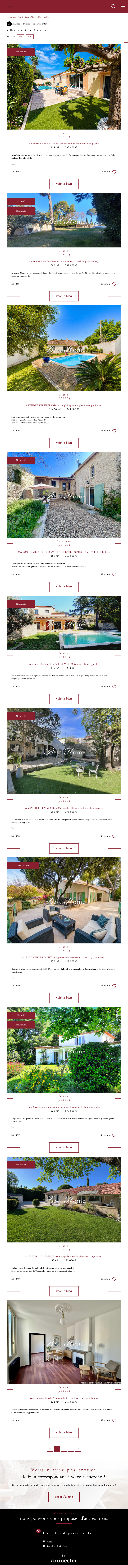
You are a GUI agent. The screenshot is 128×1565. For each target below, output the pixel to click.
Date (30, 36)
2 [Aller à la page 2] (64, 1448)
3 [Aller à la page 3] (71, 1448)
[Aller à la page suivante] (78, 1449)
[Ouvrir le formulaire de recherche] (113, 6)
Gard (49, 1547)
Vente (33, 17)
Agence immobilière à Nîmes (18, 17)
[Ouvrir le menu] (123, 6)
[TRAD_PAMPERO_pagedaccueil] (10, 7)
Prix (20, 36)
